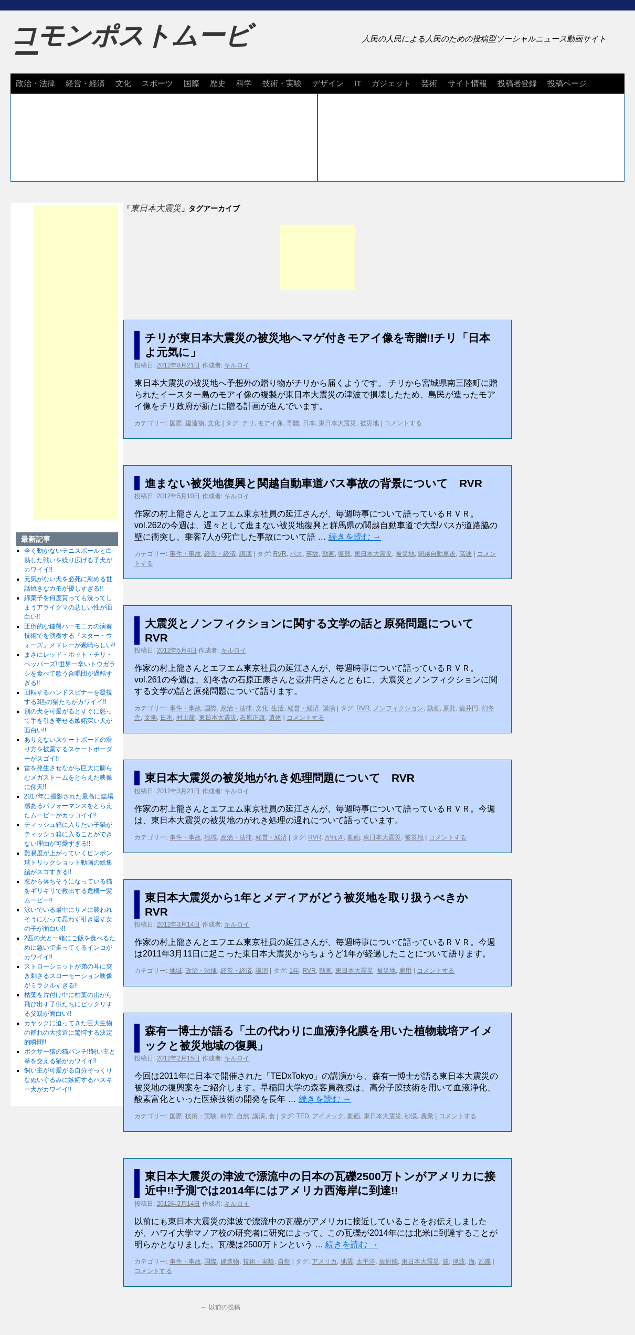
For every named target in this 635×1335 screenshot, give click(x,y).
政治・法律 (35, 83)
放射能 (388, 1261)
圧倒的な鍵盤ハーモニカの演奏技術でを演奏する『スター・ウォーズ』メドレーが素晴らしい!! (70, 636)
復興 (344, 554)
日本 (309, 423)
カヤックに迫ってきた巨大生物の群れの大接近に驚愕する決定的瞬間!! (68, 1032)
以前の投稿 (220, 1307)
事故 (312, 554)
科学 (244, 83)
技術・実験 (282, 83)
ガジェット (391, 83)
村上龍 (185, 717)
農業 (427, 1116)
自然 (243, 1116)
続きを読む (355, 536)
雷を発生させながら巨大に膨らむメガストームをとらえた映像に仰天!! (68, 777)
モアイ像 (270, 423)
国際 (191, 83)
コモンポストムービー (130, 45)
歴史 (218, 83)
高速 (465, 554)
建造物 (194, 423)
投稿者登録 (517, 83)
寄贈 (293, 423)
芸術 (429, 83)
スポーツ (157, 83)
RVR (280, 554)
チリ (248, 423)
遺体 (275, 717)
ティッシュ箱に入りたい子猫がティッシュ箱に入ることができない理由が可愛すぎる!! (68, 834)
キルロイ (236, 365)
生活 (277, 708)
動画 (328, 554)
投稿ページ (567, 83)
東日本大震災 (337, 423)
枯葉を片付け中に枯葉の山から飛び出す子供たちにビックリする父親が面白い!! (68, 1004)
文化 (123, 83)
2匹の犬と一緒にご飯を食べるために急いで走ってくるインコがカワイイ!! (70, 947)
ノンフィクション (398, 708)
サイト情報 (467, 83)
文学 (150, 717)
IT (357, 83)
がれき (334, 837)
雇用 (405, 970)
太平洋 (365, 1261)
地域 (210, 837)
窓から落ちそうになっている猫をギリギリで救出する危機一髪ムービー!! (68, 891)
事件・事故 (185, 554)
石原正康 (252, 717)
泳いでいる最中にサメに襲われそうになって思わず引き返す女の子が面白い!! (68, 919)
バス (296, 554)
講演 (245, 554)
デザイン (328, 83)
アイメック (328, 1116)
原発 (449, 708)
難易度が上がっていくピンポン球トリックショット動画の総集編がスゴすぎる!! (68, 862)
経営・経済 (85, 83)
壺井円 (468, 708)
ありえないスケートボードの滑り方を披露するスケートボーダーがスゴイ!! (68, 749)
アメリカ (324, 1261)
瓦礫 (484, 1261)
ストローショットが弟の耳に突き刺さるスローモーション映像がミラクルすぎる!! (68, 976)
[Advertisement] (317, 257)
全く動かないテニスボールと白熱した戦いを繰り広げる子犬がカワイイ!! (68, 560)
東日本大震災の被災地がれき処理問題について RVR (280, 778)
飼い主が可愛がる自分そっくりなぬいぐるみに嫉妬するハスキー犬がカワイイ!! (68, 1080)
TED (303, 1116)
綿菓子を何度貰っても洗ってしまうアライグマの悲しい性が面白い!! (68, 607)
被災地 (369, 423)
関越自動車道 (437, 554)
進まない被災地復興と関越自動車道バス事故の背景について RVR (313, 483)
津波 (458, 1261)
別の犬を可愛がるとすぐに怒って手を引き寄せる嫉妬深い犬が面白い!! (68, 721)
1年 (294, 970)
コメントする (403, 423)
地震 (347, 1261)
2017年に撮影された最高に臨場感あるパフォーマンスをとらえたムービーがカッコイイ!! (69, 806)
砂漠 (411, 1116)
